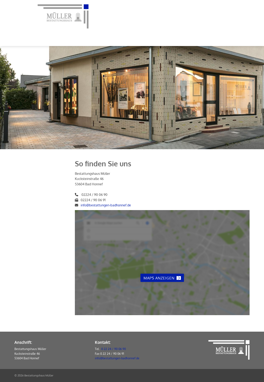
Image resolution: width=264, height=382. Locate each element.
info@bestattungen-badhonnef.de (106, 205)
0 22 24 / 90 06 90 (113, 349)
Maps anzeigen (159, 278)
